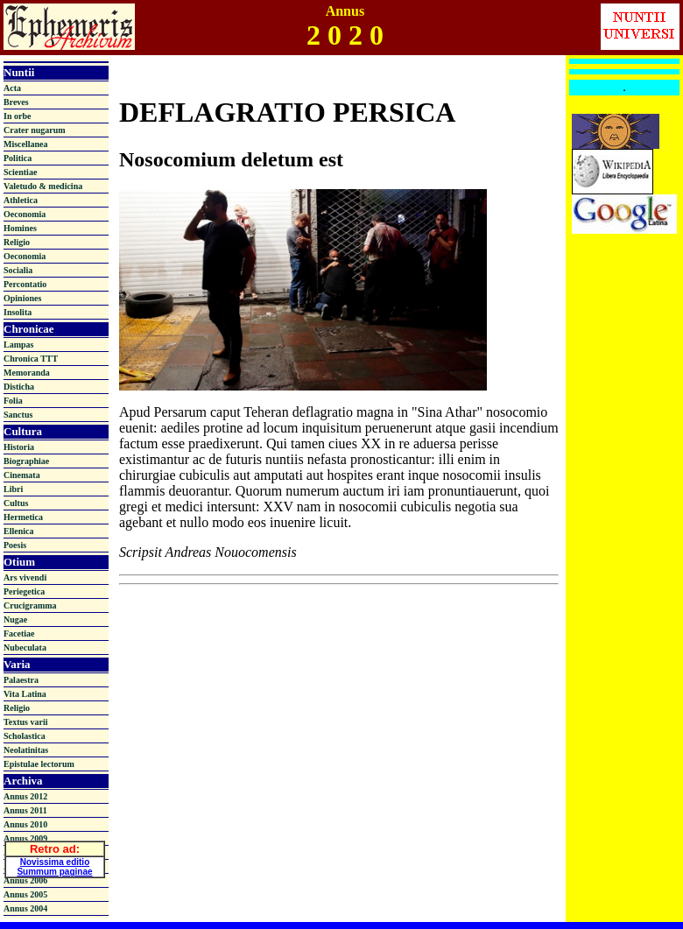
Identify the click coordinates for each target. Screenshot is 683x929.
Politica (18, 158)
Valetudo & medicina (43, 186)
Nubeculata (25, 647)
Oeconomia (25, 214)
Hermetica (23, 517)
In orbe (17, 116)
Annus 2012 (25, 796)
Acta (12, 88)
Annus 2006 (25, 880)
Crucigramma (30, 605)
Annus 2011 (25, 810)
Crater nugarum (35, 130)
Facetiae (19, 633)
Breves (16, 102)
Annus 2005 (25, 894)
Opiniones (22, 298)
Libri (13, 489)
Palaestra (21, 680)
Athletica (21, 200)
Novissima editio (54, 859)
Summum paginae (54, 869)
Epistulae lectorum (39, 764)
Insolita (18, 312)
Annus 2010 (25, 824)
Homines (20, 228)
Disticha (19, 386)
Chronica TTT (31, 358)
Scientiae (20, 172)
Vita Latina (25, 694)
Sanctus (18, 414)
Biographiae (26, 461)
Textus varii (25, 722)
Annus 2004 (25, 908)
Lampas (18, 344)
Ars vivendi (25, 577)
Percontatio (25, 284)
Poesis (15, 545)
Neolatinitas (26, 750)
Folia (13, 400)
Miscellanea (26, 144)
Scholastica (25, 736)
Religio (17, 242)
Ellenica (18, 531)
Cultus (16, 503)
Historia (19, 447)
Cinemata (22, 475)
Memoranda (27, 372)
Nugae (15, 619)
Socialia (18, 270)
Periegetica (24, 591)
